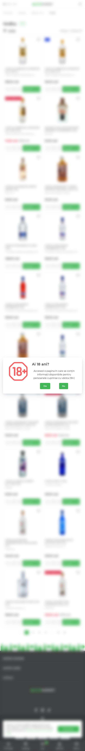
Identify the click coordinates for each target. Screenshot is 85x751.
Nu (63, 386)
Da (45, 386)
